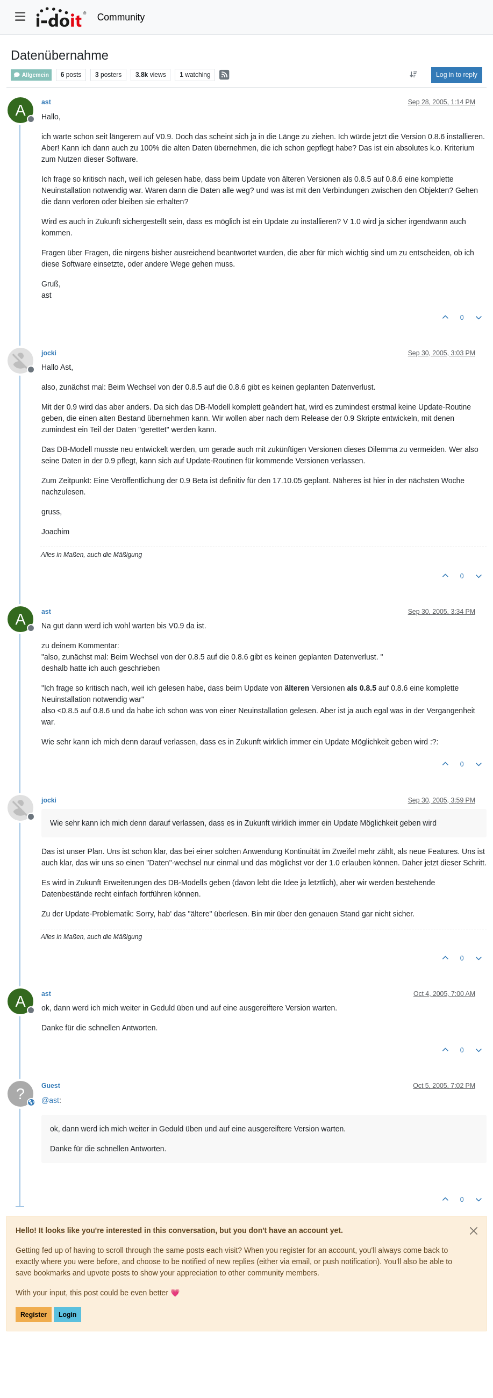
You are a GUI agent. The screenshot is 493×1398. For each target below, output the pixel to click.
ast (46, 102)
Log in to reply (456, 74)
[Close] (473, 1230)
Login (67, 1314)
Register (33, 1314)
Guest (50, 1085)
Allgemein (31, 74)
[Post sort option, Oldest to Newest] (414, 74)
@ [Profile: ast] (50, 1100)
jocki (48, 353)
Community (121, 17)
